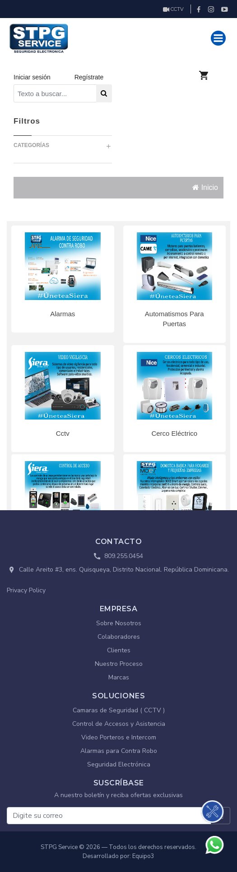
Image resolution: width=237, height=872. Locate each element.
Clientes (118, 650)
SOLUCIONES (118, 696)
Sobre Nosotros (118, 623)
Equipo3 (143, 856)
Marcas (118, 677)
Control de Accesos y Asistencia (118, 724)
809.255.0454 (123, 556)
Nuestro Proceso (119, 664)
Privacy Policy (26, 590)
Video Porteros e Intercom (118, 737)
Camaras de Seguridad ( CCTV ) (119, 710)
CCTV (173, 9)
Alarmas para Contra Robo (118, 751)
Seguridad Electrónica (118, 764)
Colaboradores (119, 636)
